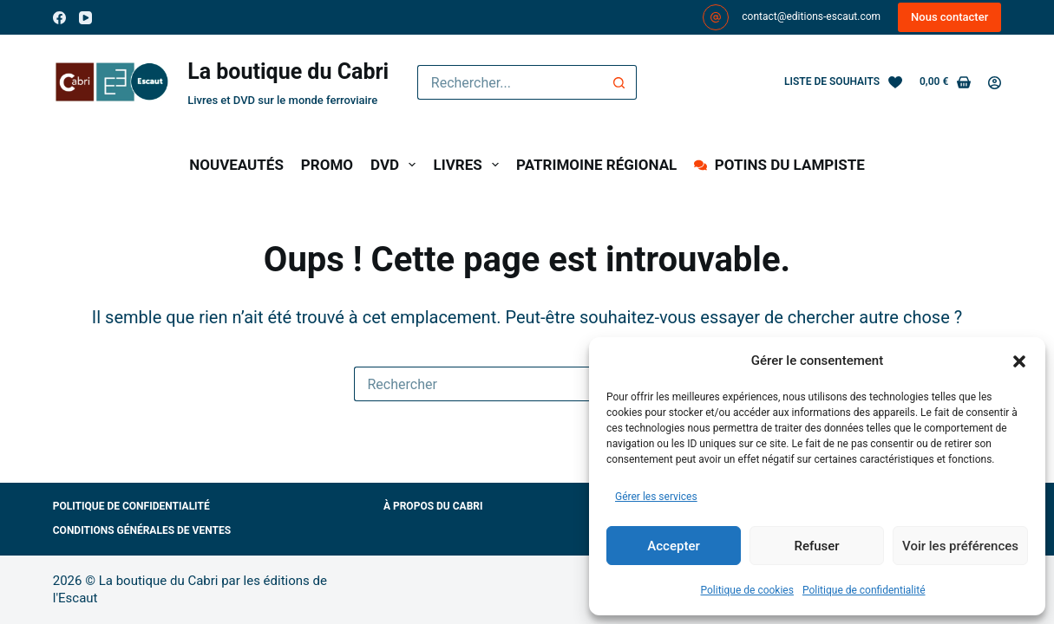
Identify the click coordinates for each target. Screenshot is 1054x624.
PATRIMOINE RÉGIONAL (596, 164)
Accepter (673, 546)
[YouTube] (85, 17)
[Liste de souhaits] (843, 82)
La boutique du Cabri (288, 71)
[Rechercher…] (509, 82)
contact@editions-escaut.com (811, 16)
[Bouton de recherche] (619, 82)
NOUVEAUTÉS (236, 164)
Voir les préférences (960, 546)
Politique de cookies (747, 590)
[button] (1019, 361)
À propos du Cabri (433, 506)
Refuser (816, 546)
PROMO (327, 164)
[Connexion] (994, 82)
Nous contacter (949, 16)
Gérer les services (656, 497)
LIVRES (469, 164)
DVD (396, 164)
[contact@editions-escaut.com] (716, 17)
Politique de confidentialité (864, 590)
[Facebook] (59, 17)
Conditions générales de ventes (142, 530)
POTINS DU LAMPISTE (779, 164)
